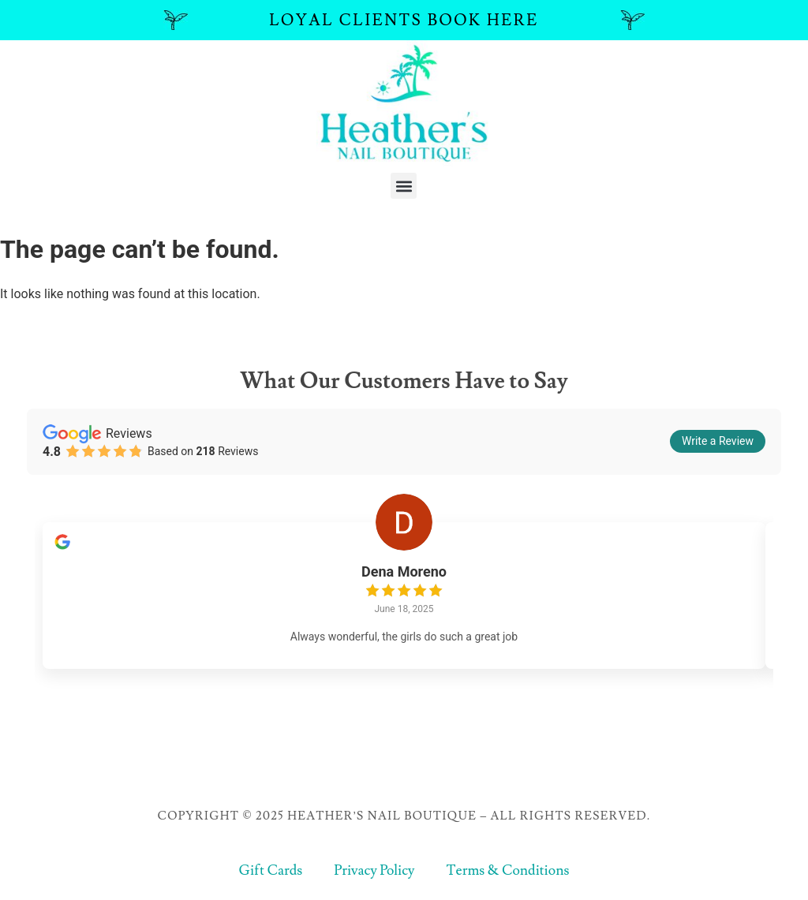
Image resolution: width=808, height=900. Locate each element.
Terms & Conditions (509, 874)
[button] (404, 186)
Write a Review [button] (718, 441)
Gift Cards (269, 874)
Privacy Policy (374, 874)
